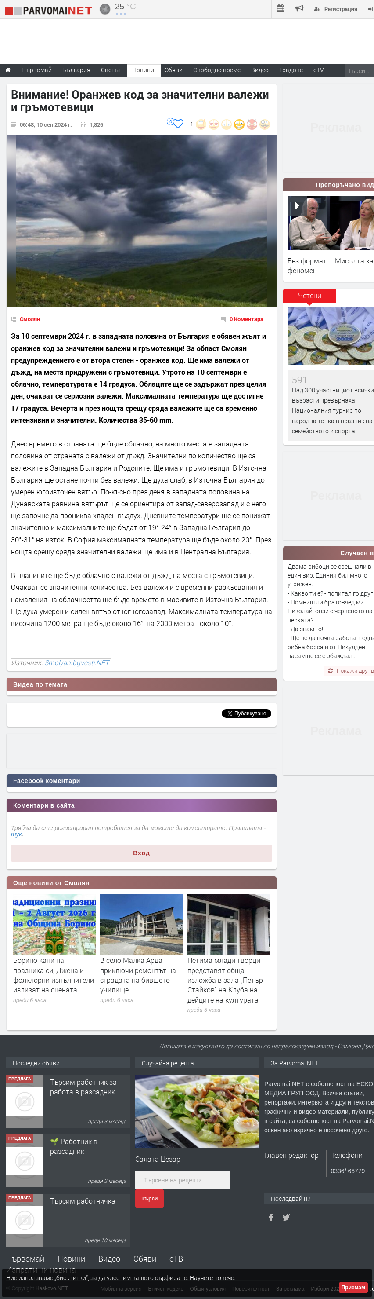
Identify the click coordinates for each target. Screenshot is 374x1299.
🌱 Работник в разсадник (73, 1146)
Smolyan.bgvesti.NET (76, 662)
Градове (291, 70)
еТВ (176, 1258)
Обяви (144, 1258)
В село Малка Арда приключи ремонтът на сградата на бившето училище (138, 974)
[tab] (309, 299)
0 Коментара (246, 319)
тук (16, 834)
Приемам (353, 1287)
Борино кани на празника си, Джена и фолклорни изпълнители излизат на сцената (53, 974)
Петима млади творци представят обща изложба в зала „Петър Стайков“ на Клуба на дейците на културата (225, 979)
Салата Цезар (157, 1159)
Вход (141, 852)
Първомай (25, 1258)
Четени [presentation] (309, 295)
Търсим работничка (82, 1200)
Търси (149, 1199)
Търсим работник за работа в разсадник (83, 1086)
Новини (143, 70)
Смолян (30, 319)
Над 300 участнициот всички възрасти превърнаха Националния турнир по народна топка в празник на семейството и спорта (333, 410)
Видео (109, 1258)
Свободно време (217, 70)
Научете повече (212, 1277)
